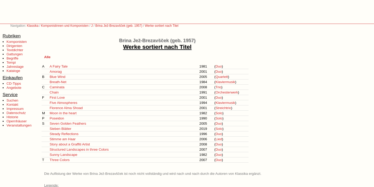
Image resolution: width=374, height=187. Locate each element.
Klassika (32, 26)
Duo (219, 66)
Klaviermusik (225, 82)
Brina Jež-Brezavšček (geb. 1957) (118, 26)
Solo (219, 113)
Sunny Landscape (63, 155)
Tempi (11, 62)
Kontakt (12, 104)
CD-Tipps (13, 83)
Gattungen (14, 54)
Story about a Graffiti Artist (70, 144)
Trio (218, 87)
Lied (219, 139)
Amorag (56, 72)
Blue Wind (57, 77)
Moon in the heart (63, 113)
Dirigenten (14, 46)
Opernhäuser (16, 121)
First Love (57, 97)
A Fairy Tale (59, 66)
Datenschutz (16, 113)
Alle (47, 57)
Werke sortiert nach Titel (161, 26)
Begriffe (12, 58)
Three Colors (60, 160)
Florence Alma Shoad (66, 108)
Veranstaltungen (18, 125)
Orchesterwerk (227, 92)
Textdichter (14, 50)
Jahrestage (15, 67)
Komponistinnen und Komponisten (65, 26)
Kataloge (13, 71)
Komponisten (16, 42)
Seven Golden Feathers (68, 123)
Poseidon (57, 118)
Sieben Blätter (60, 129)
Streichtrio (223, 108)
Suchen (12, 100)
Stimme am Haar (63, 139)
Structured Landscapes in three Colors (79, 149)
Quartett (222, 77)
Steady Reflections (64, 134)
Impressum (15, 109)
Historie (12, 117)
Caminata (57, 87)
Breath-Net (58, 82)
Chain (54, 92)
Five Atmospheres (63, 103)
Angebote (13, 88)
